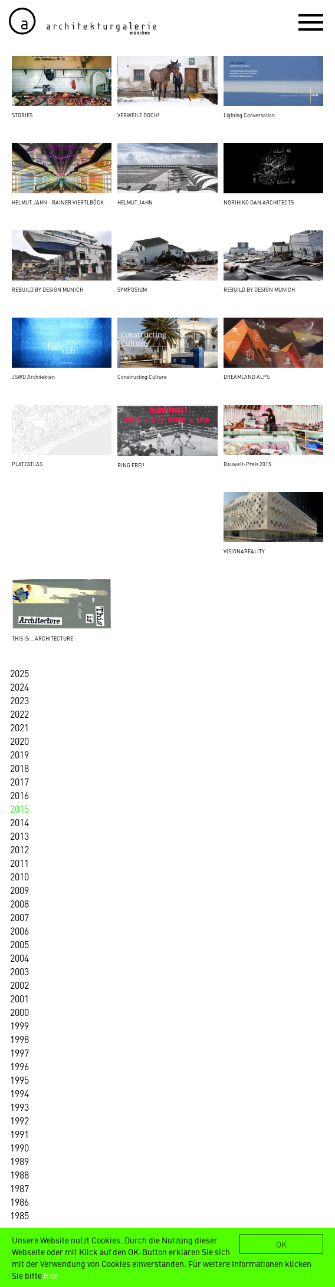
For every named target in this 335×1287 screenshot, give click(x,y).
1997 (19, 1052)
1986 (19, 1201)
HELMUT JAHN (135, 202)
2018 (19, 767)
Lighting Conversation (249, 114)
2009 (19, 889)
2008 (19, 903)
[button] (310, 22)
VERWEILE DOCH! (138, 114)
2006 (19, 930)
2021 (19, 727)
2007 (19, 916)
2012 (19, 849)
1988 (19, 1174)
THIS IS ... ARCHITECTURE (42, 638)
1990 (19, 1147)
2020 (19, 740)
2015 (19, 808)
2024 (19, 686)
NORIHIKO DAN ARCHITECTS (259, 202)
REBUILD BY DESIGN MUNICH (47, 289)
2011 (19, 862)
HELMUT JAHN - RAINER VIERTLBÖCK (58, 202)
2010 (19, 876)
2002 (19, 984)
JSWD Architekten (33, 376)
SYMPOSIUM (132, 289)
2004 (19, 957)
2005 (19, 944)
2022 (19, 713)
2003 (19, 971)
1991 (19, 1133)
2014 (19, 822)
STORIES (22, 114)
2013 (19, 835)
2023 (19, 700)
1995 (19, 1079)
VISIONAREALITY (244, 551)
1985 (19, 1215)
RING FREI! (130, 464)
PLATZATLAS (27, 463)
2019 (19, 754)
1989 (19, 1160)
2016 (19, 794)
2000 (19, 1011)
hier (51, 1275)
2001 (19, 998)
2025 (19, 672)
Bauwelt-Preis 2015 (247, 463)
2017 (19, 781)
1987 (19, 1188)
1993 (19, 1106)
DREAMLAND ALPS (247, 376)
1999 (19, 1025)
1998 (19, 1038)
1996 (19, 1066)
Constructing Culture (142, 376)
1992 (19, 1120)
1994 (19, 1093)
